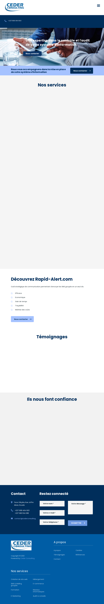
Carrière (79, 550)
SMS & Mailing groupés (16, 584)
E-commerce (38, 584)
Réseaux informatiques (38, 591)
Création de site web (19, 579)
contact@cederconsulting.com (27, 518)
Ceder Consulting (28, 558)
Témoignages (59, 555)
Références (80, 555)
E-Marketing (16, 596)
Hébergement (38, 579)
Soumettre (78, 523)
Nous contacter (32, 53)
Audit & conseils (39, 596)
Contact (57, 559)
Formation (15, 590)
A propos (57, 550)
